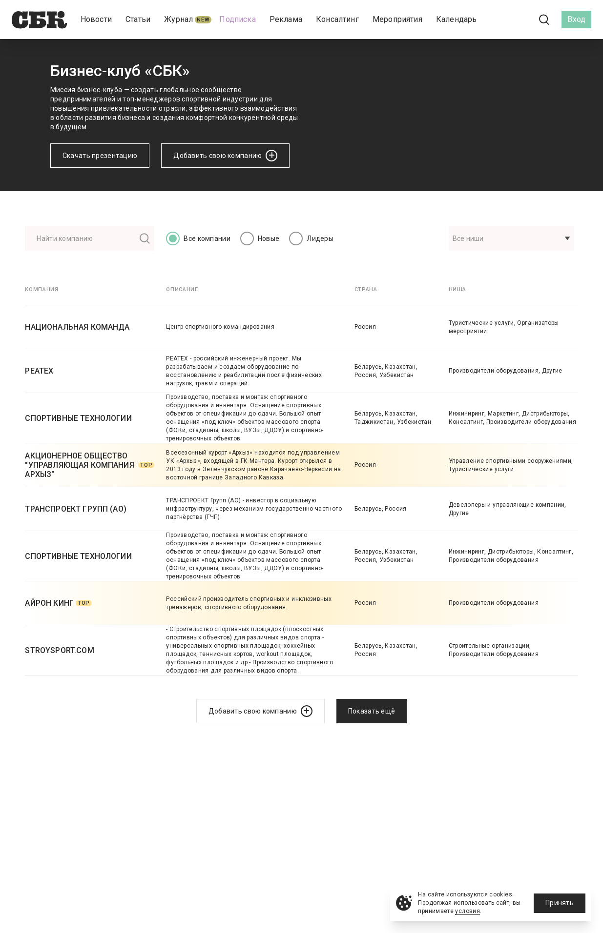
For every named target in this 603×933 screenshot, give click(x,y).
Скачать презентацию (99, 155)
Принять (559, 903)
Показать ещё (371, 711)
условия (467, 911)
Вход (576, 19)
